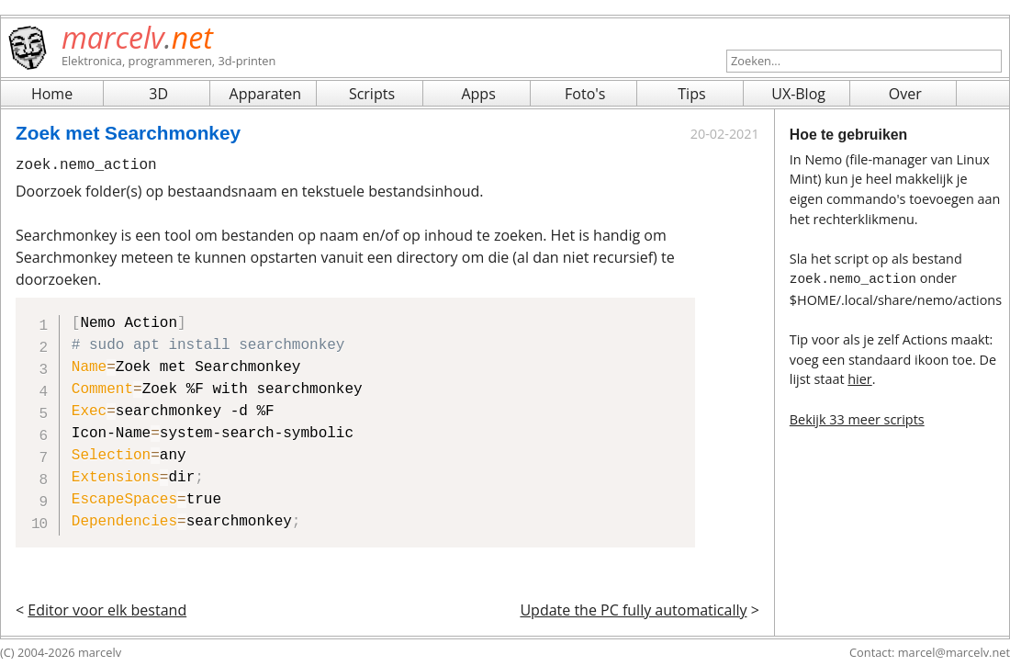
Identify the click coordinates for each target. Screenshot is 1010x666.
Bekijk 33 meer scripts (857, 417)
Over (905, 94)
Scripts (372, 94)
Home (52, 94)
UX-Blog (798, 94)
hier (859, 377)
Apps (478, 94)
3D (158, 94)
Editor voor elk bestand (107, 610)
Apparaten (266, 94)
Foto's (585, 94)
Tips (691, 94)
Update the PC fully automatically (633, 610)
